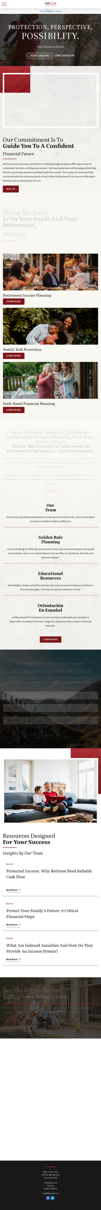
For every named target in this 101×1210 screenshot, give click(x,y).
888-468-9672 (54, 1175)
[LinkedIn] (52, 1198)
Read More (12, 889)
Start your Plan (64, 55)
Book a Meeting (39, 56)
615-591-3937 (53, 1172)
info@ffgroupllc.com (50, 1193)
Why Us (10, 189)
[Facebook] (48, 1198)
